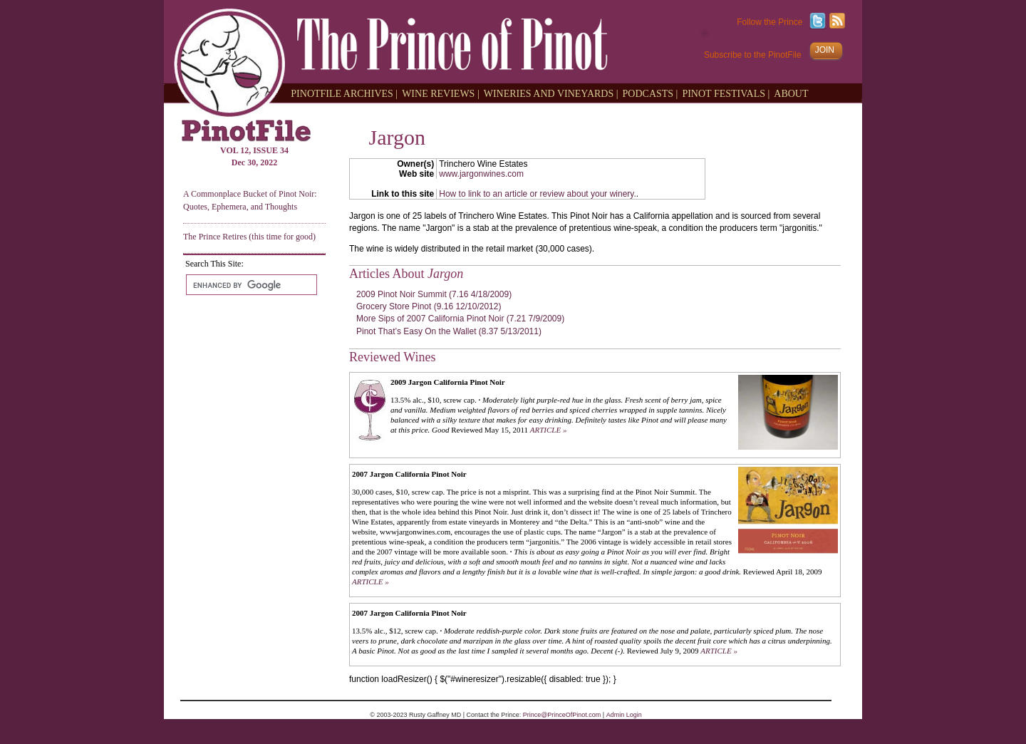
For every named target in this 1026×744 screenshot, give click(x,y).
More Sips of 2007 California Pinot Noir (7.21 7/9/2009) (460, 319)
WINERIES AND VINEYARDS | (551, 93)
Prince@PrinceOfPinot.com (562, 714)
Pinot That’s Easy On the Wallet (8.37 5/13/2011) (449, 331)
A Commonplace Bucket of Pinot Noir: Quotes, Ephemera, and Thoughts (250, 200)
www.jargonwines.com (481, 174)
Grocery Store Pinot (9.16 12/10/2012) (428, 306)
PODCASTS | (650, 93)
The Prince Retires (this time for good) (249, 237)
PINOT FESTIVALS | (726, 93)
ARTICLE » (548, 429)
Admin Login (624, 714)
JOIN (824, 50)
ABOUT (791, 93)
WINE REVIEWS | (441, 93)
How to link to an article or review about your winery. (537, 194)
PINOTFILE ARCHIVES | (344, 93)
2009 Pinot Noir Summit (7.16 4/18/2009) (434, 294)
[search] (250, 285)
